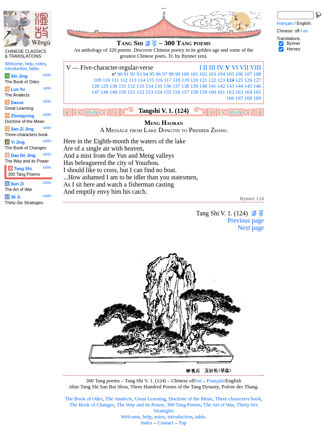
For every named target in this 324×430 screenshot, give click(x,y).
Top (182, 423)
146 (257, 86)
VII (244, 67)
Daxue (17, 102)
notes (159, 417)
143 (230, 86)
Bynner (293, 43)
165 (257, 92)
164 (248, 92)
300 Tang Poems (184, 405)
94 (145, 74)
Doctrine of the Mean (190, 399)
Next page (251, 227)
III (212, 67)
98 (171, 74)
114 (141, 80)
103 (212, 74)
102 (203, 74)
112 (124, 80)
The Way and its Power (140, 405)
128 (95, 86)
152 (140, 92)
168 (248, 98)
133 (140, 86)
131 (122, 86)
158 (194, 92)
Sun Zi (17, 183)
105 (230, 74)
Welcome (130, 417)
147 (95, 92)
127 (257, 80)
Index (146, 423)
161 (221, 92)
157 (185, 92)
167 (239, 98)
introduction (180, 417)
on (199, 381)
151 (131, 92)
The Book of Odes (84, 399)
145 (248, 86)
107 (248, 74)
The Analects (118, 399)
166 (230, 98)
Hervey (293, 48)
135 (158, 86)
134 (149, 86)
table (200, 417)
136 (167, 86)
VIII (255, 67)
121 (203, 80)
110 (106, 80)
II (205, 67)
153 (149, 92)
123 (221, 80)
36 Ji (15, 197)
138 (185, 86)
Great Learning (150, 399)
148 (104, 92)
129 (104, 86)
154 (158, 92)
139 (194, 86)
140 (203, 86)
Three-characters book (238, 399)
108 (257, 74)
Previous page (246, 220)
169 (257, 98)
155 (167, 92)
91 (126, 74)
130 (113, 86)
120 (194, 80)
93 (139, 74)
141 (212, 86)
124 (230, 80)
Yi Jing (18, 142)
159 (203, 92)
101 (194, 74)
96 (158, 74)
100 (185, 74)
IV (220, 67)
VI (234, 67)
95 (152, 74)
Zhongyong (22, 115)
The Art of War (218, 405)
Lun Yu (18, 89)
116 (159, 80)
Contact (166, 423)
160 (212, 92)
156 (176, 92)
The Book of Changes (91, 405)
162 (230, 92)
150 (122, 92)
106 (239, 74)
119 (185, 80)
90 (120, 74)
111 (115, 80)
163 (239, 92)
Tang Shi (23, 168)
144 (239, 86)
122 (212, 80)
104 (221, 74)
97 (165, 74)
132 (131, 86)
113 (132, 80)
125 (239, 80)
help (147, 417)
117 (168, 80)
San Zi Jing (22, 129)
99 (177, 74)
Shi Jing (19, 76)
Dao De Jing (23, 155)
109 (97, 80)
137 (176, 86)
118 (176, 80)
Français (215, 381)
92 (133, 74)
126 (248, 80)
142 (221, 86)
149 (113, 92)
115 (150, 80)
